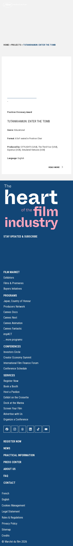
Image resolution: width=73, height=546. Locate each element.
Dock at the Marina (13, 403)
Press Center (12, 462)
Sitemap (6, 529)
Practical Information (19, 455)
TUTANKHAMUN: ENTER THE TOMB (28, 121)
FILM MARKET (11, 272)
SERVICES (9, 375)
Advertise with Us (12, 414)
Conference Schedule (15, 368)
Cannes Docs (10, 312)
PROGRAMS (10, 295)
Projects (16, 45)
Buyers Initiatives (12, 288)
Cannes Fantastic (12, 328)
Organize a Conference (15, 419)
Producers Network (14, 306)
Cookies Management (13, 505)
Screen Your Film (12, 408)
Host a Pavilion (11, 392)
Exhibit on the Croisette (16, 397)
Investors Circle (11, 352)
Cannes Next (10, 317)
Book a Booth (10, 386)
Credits (6, 535)
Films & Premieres (13, 283)
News (6, 448)
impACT (7, 334)
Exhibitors (8, 277)
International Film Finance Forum (20, 363)
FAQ (5, 476)
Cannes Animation (12, 323)
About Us (9, 469)
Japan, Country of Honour (17, 301)
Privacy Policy (9, 523)
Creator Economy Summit (17, 357)
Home (6, 45)
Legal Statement (11, 511)
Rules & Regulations (12, 517)
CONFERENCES (12, 346)
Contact (9, 482)
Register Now (10, 381)
